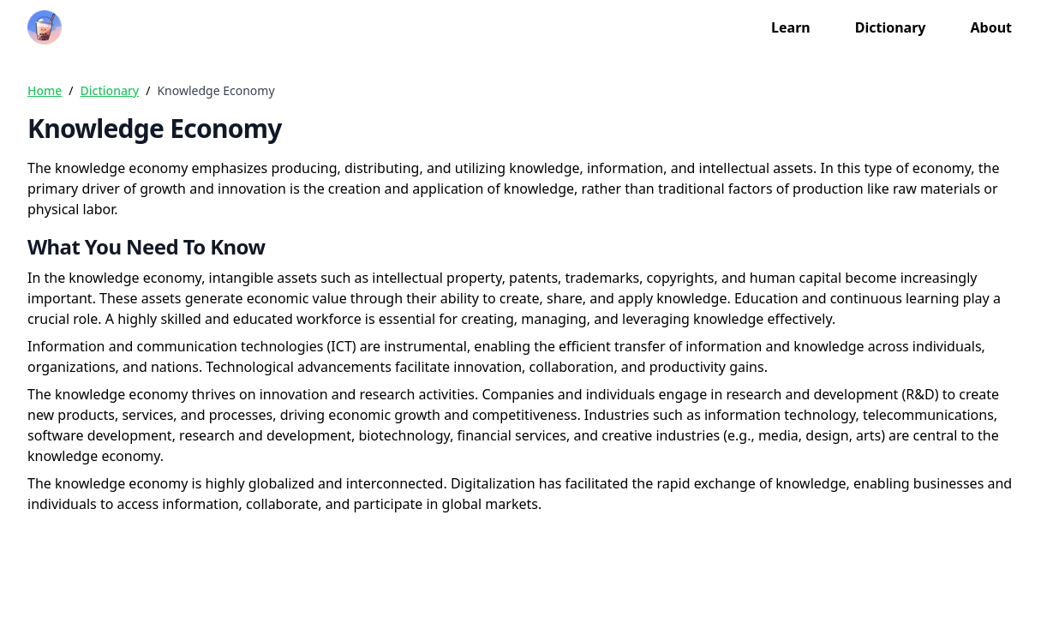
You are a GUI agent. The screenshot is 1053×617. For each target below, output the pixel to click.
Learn (791, 27)
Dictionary (890, 27)
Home (44, 90)
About (991, 27)
